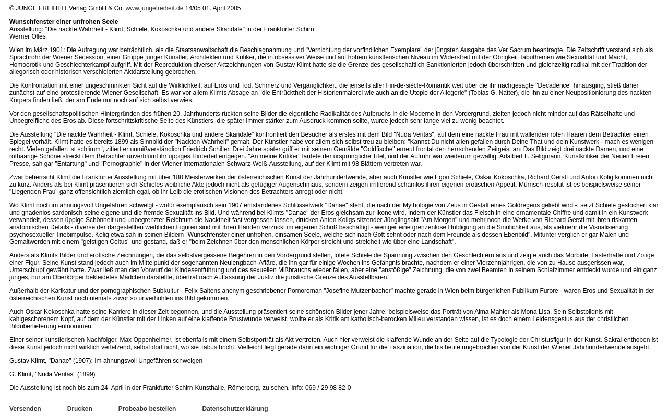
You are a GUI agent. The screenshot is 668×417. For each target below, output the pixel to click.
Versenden (25, 408)
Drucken (79, 408)
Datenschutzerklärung (235, 408)
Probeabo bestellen (147, 408)
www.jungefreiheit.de (155, 8)
